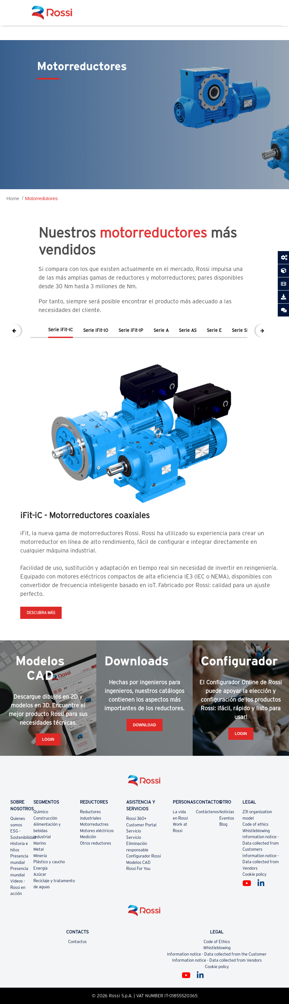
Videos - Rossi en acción (17, 887)
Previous (14, 330)
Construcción (45, 818)
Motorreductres (94, 824)
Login (48, 739)
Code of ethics (255, 824)
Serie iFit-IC (60, 329)
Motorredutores (41, 198)
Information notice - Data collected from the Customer (217, 954)
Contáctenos (207, 811)
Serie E (214, 330)
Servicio (133, 831)
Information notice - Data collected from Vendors (260, 862)
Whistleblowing (256, 830)
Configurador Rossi (143, 856)
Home (12, 198)
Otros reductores (95, 843)
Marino (39, 843)
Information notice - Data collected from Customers (260, 843)
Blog (223, 824)
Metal (38, 849)
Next (262, 330)
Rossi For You (138, 868)
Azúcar (39, 874)
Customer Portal (141, 825)
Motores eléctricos (97, 830)
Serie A (161, 330)
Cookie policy (254, 874)
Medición (88, 836)
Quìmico (40, 811)
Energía (40, 868)
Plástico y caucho (49, 861)
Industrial (42, 836)
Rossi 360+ (136, 818)
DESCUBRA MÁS (41, 613)
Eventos (226, 818)
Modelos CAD (138, 862)
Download (144, 725)
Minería (40, 855)
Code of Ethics (217, 941)
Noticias (226, 811)
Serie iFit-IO (95, 330)
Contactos (77, 941)
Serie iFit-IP (130, 330)
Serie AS (188, 330)
